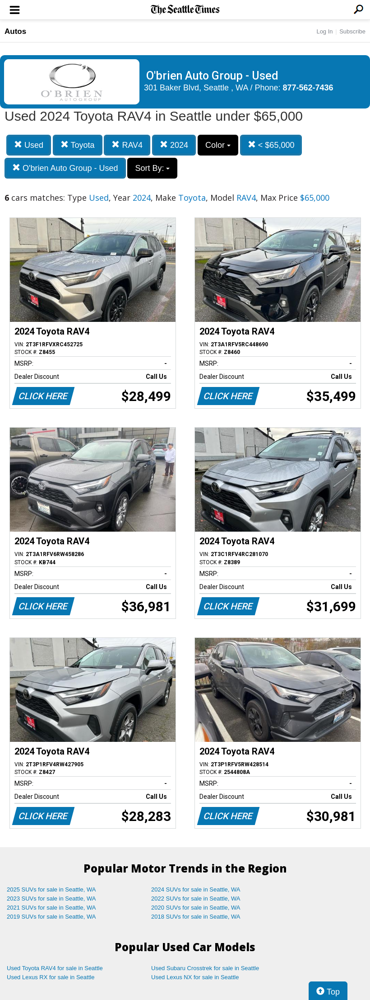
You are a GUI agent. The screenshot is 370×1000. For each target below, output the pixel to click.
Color (218, 145)
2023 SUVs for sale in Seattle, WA (51, 898)
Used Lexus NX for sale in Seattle (195, 977)
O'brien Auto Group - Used (65, 168)
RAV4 (127, 145)
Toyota (77, 145)
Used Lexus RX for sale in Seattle (50, 977)
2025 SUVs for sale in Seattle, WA (51, 889)
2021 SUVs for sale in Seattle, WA (51, 907)
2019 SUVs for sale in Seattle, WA (51, 916)
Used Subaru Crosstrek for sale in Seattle (205, 968)
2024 (174, 145)
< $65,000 (271, 145)
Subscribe (352, 31)
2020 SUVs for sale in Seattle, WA (195, 907)
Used (28, 145)
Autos (15, 31)
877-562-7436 (308, 87)
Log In (324, 31)
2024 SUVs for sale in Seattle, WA (195, 889)
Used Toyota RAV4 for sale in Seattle (55, 968)
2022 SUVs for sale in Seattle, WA (195, 898)
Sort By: (152, 168)
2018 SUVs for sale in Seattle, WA (195, 916)
